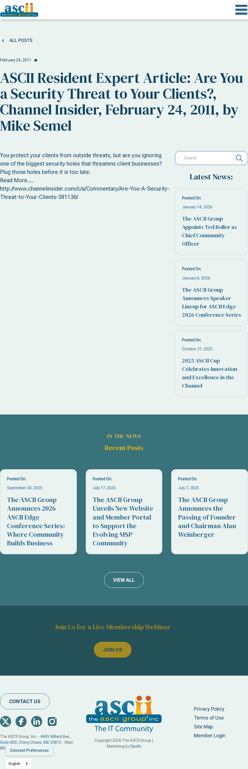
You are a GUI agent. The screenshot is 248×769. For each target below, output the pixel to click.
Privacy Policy (209, 709)
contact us (25, 701)
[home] (19, 10)
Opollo (135, 746)
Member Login (210, 735)
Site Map (203, 727)
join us (103, 650)
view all (124, 580)
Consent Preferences (29, 750)
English (14, 763)
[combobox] (19, 763)
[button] (241, 9)
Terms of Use (209, 718)
